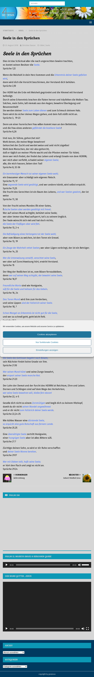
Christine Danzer (29, 45)
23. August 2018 (11, 45)
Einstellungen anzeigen (47, 350)
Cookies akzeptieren (47, 334)
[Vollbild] (87, 628)
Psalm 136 (14, 495)
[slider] (43, 565)
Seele (47, 45)
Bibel (42, 45)
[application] (47, 565)
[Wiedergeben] (6, 564)
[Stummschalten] (79, 564)
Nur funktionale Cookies (47, 342)
